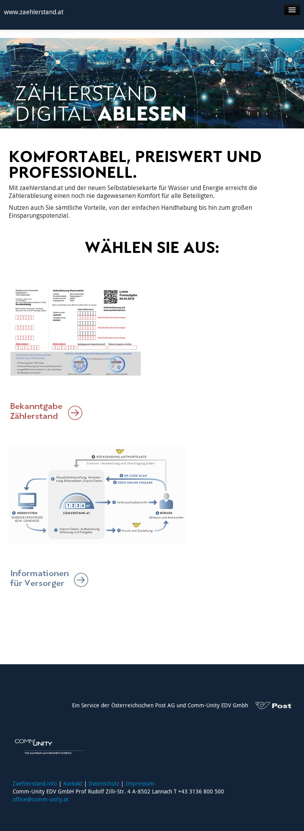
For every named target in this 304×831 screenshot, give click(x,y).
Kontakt (72, 783)
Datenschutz (104, 783)
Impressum (139, 783)
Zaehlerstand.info (35, 783)
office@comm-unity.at (40, 799)
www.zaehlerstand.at (33, 12)
